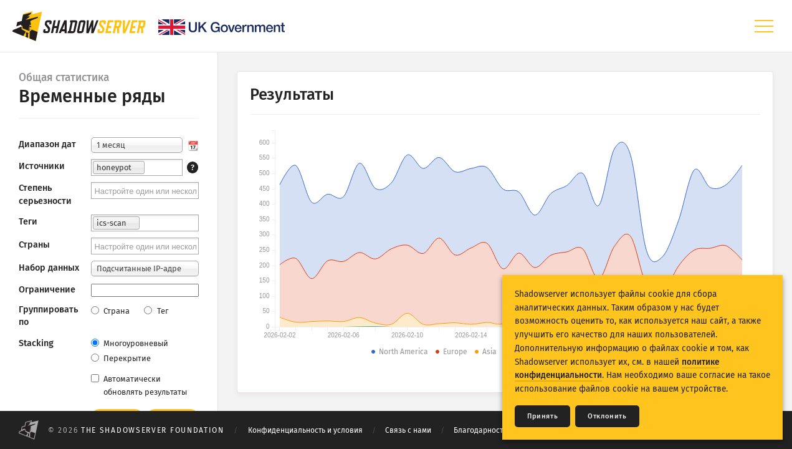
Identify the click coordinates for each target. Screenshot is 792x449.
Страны (34, 244)
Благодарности (480, 430)
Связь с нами (408, 430)
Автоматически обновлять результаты (139, 385)
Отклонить (607, 416)
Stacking (36, 343)
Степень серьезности (45, 194)
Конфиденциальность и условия (305, 430)
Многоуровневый (129, 343)
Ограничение (47, 289)
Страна (110, 311)
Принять (542, 416)
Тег (156, 311)
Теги (28, 221)
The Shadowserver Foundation (152, 430)
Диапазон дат (47, 144)
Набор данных (49, 268)
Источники (42, 166)
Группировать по (48, 315)
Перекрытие (121, 358)
